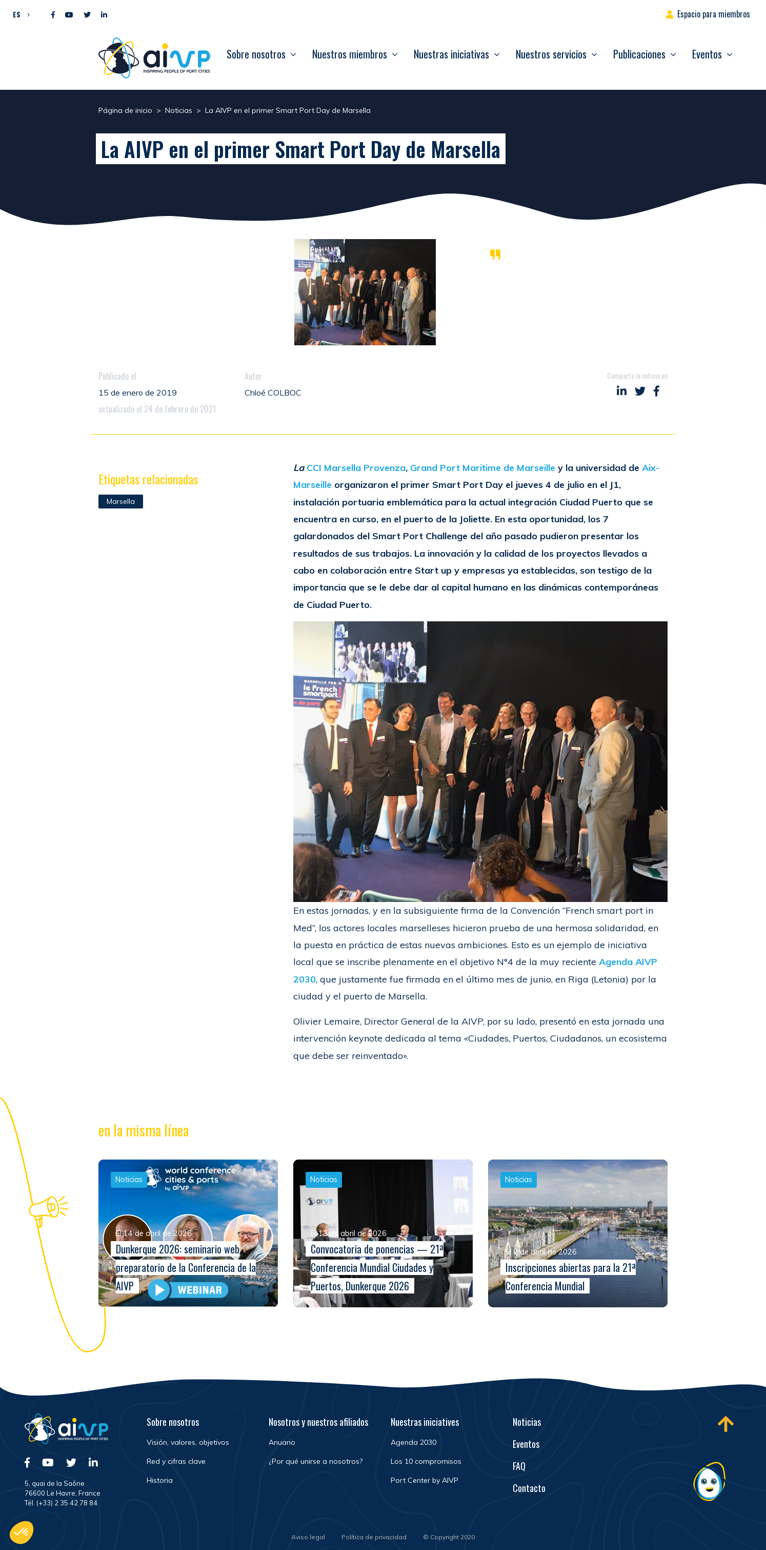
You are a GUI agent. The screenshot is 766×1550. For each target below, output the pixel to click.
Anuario (282, 1442)
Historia (160, 1480)
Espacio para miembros (713, 14)
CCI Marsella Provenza (356, 468)
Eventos (707, 54)
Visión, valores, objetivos (188, 1442)
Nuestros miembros (349, 54)
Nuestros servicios (551, 54)
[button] (19, 14)
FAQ (519, 1466)
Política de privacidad (374, 1537)
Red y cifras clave (176, 1461)
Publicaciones (639, 54)
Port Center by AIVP (424, 1480)
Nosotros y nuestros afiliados (318, 1421)
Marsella (121, 501)
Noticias (527, 1421)
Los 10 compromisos (426, 1461)
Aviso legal (308, 1537)
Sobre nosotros (256, 54)
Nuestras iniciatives (425, 1421)
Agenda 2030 (413, 1442)
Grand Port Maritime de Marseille (482, 468)
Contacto (529, 1488)
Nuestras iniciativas (451, 54)
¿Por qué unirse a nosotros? (315, 1461)
